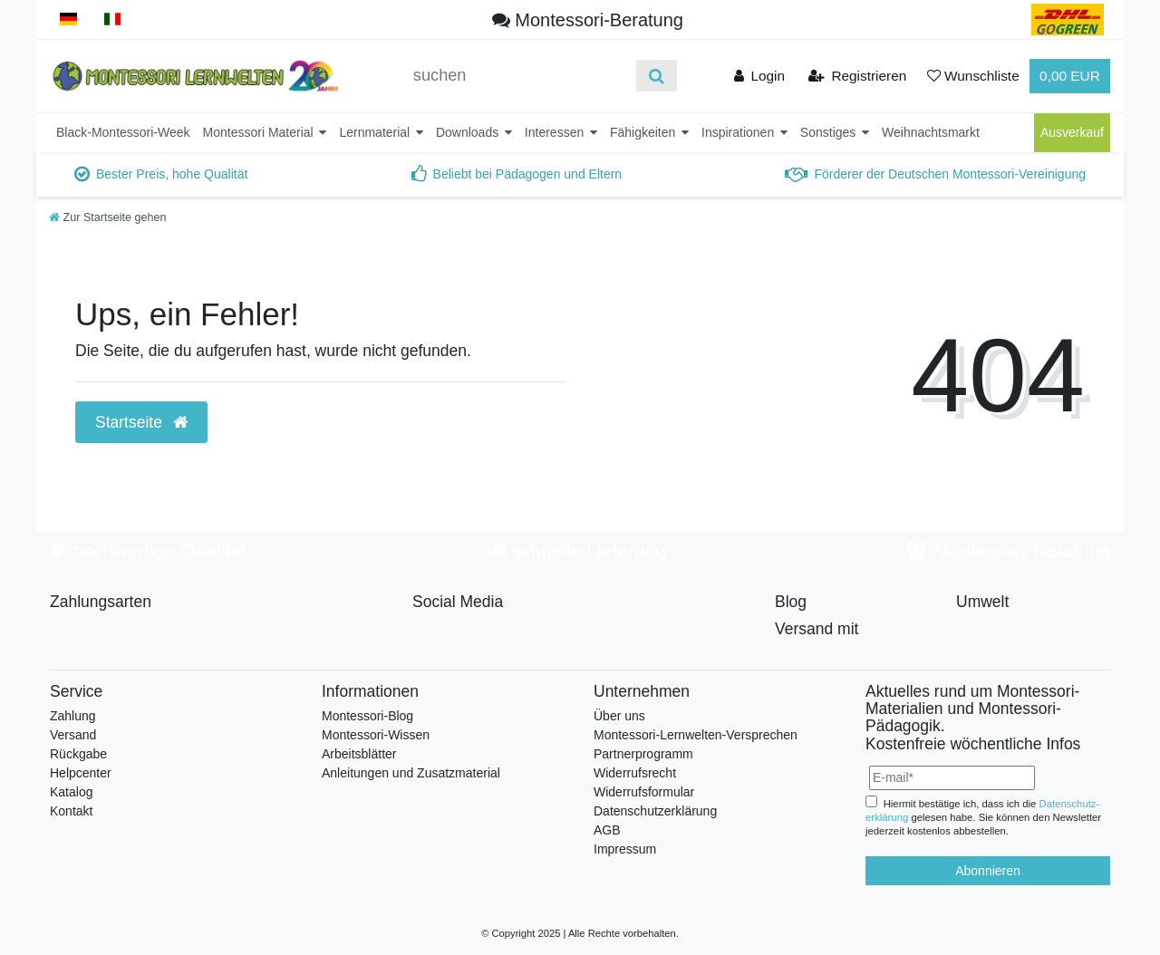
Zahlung (73, 716)
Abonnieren (987, 870)
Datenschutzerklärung (655, 811)
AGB (607, 830)
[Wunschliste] (973, 75)
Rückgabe (78, 754)
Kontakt (71, 811)
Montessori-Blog (367, 716)
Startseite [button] (141, 422)
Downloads (469, 132)
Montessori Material (260, 132)
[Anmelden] (759, 75)
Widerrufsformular (644, 792)
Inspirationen (739, 132)
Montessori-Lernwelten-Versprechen (696, 735)
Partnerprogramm (643, 754)
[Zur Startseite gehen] (108, 217)
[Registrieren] (857, 75)
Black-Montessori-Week (123, 132)
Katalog (71, 792)
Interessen (556, 132)
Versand (73, 735)
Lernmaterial (376, 132)
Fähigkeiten (644, 132)
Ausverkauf (1072, 132)
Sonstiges (829, 132)
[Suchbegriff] (518, 76)
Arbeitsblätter (359, 754)
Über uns (619, 716)
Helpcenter (80, 773)
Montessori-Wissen (376, 735)
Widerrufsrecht (635, 773)
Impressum (625, 849)
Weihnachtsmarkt (931, 132)
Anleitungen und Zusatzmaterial (411, 773)
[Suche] (656, 76)
